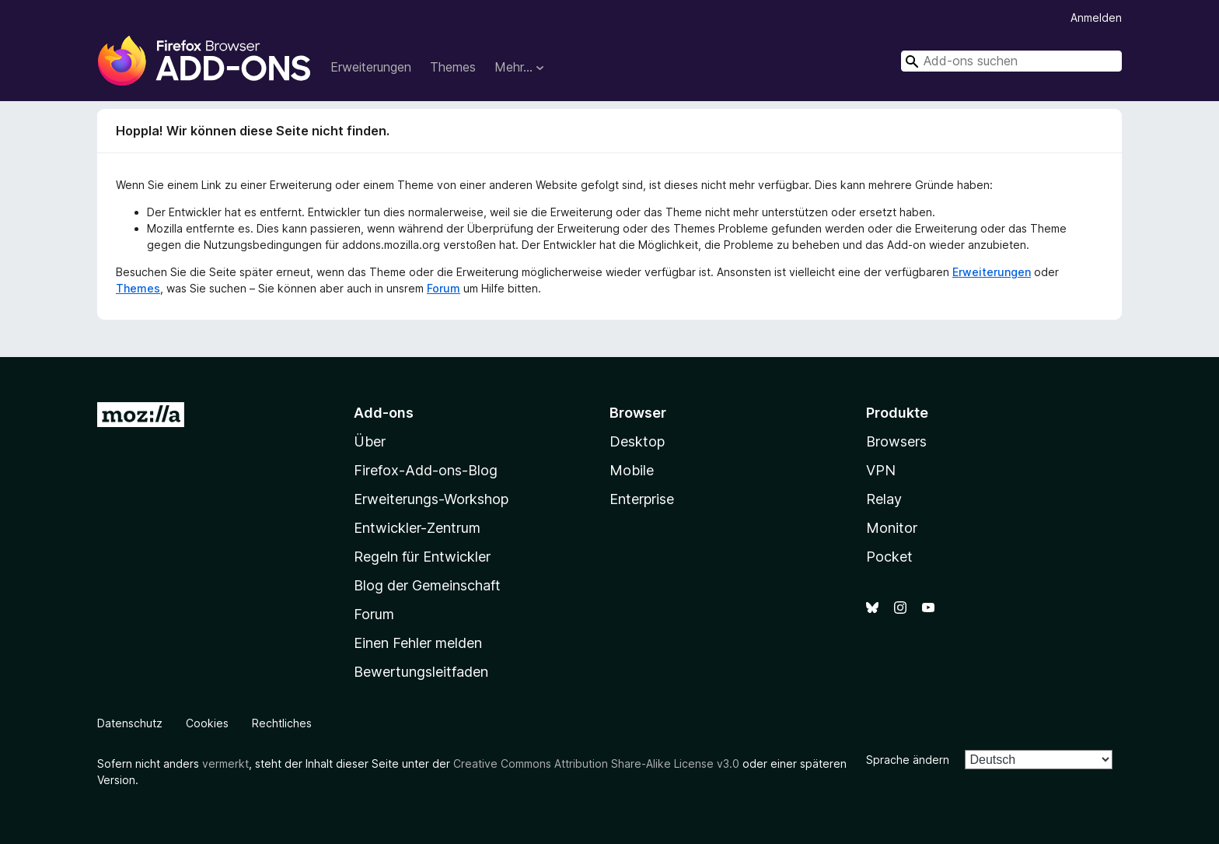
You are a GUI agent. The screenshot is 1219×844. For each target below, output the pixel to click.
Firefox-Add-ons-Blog (426, 470)
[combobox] (1011, 61)
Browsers (896, 441)
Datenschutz (129, 723)
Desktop (637, 441)
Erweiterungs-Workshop (431, 499)
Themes (453, 67)
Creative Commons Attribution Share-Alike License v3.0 (596, 763)
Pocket (889, 556)
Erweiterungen (370, 67)
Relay (884, 499)
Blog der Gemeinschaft (427, 585)
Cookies (207, 723)
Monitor (891, 528)
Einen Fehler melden (418, 643)
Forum (443, 288)
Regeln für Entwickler (422, 556)
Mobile (632, 470)
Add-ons (384, 412)
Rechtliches (282, 723)
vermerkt (225, 763)
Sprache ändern (907, 759)
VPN (881, 470)
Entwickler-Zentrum (417, 528)
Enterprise (642, 499)
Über (370, 441)
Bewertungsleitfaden (421, 672)
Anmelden (1096, 17)
